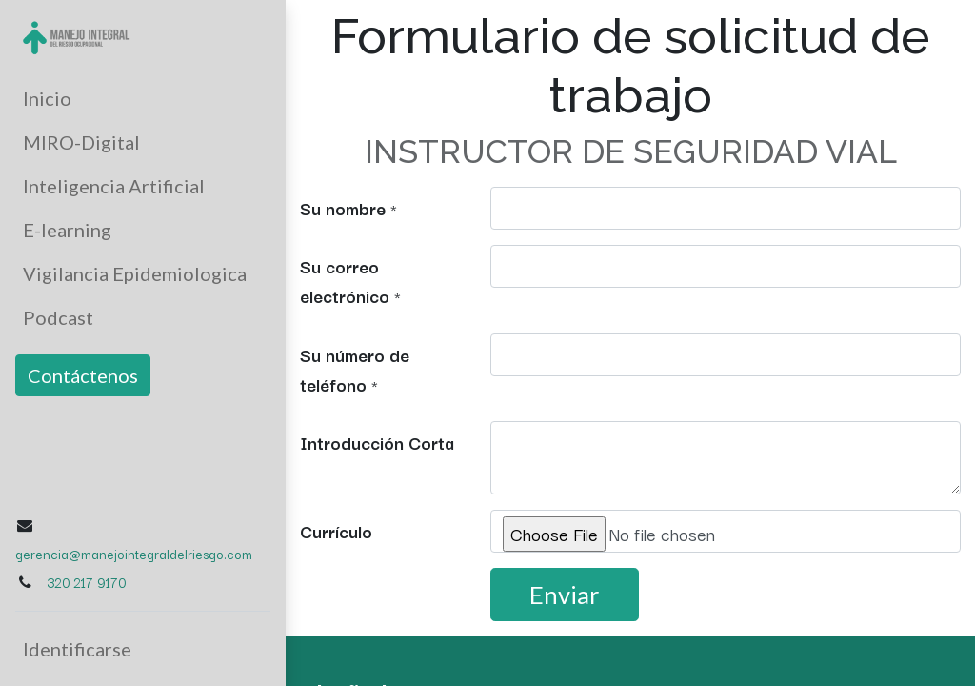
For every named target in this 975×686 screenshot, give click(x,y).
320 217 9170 (86, 582)
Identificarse (77, 648)
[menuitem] (142, 98)
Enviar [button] (564, 594)
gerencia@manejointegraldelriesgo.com (133, 553)
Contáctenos (83, 375)
